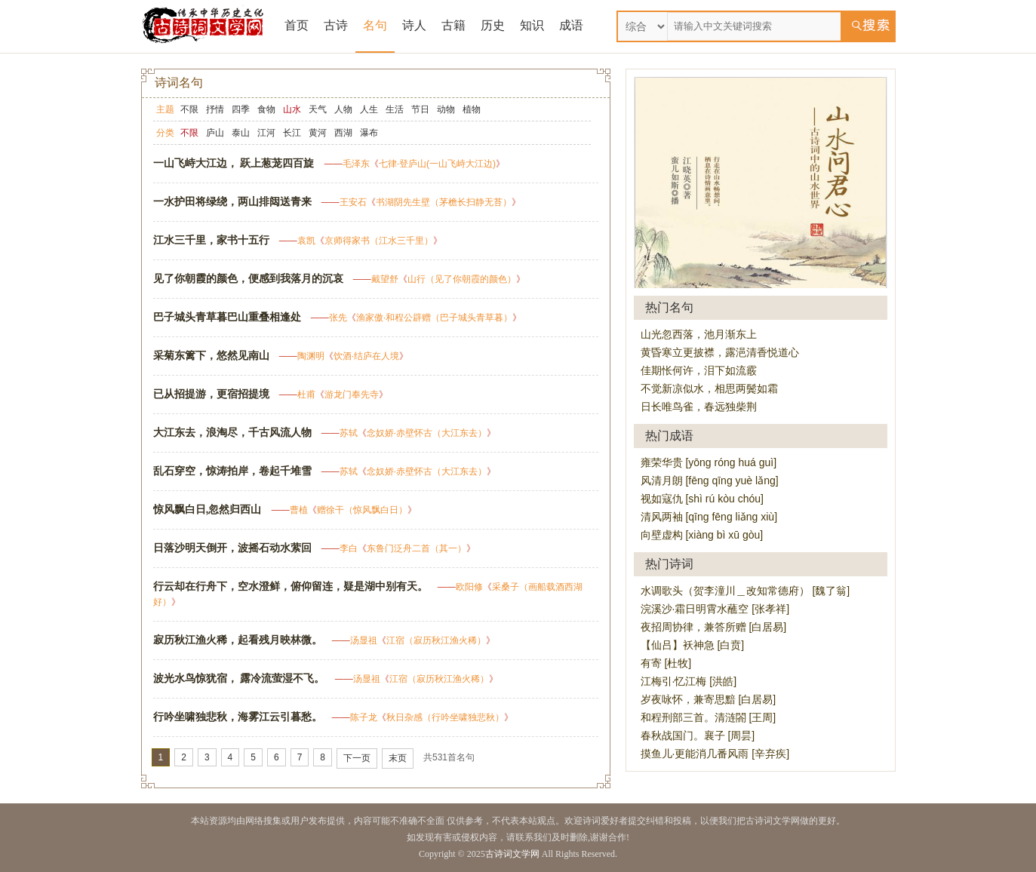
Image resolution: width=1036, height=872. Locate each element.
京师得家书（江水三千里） (378, 240)
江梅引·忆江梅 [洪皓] (689, 681)
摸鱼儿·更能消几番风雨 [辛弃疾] (715, 754)
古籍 (453, 25)
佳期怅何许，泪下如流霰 (699, 370)
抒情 (215, 109)
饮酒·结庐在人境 (366, 356)
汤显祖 (363, 640)
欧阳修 (469, 587)
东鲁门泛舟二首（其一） (416, 548)
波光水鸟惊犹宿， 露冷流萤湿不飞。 (239, 678)
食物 (266, 109)
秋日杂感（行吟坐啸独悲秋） (445, 717)
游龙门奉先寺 (351, 394)
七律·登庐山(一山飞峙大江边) (437, 163)
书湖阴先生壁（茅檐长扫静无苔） (444, 202)
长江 (292, 132)
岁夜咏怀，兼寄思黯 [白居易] (708, 699)
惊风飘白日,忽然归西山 (207, 509)
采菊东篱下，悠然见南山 (211, 355)
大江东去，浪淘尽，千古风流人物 (232, 432)
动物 (446, 109)
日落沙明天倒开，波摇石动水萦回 (232, 548)
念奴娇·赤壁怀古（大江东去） (427, 433)
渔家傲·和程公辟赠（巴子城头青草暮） (434, 317)
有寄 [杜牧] (666, 663)
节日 (420, 109)
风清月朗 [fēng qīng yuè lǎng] (710, 480)
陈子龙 (363, 717)
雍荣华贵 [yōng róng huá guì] (709, 462)
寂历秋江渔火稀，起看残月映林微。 (237, 640)
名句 (375, 25)
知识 (532, 25)
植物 (472, 109)
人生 (369, 109)
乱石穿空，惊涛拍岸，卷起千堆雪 (232, 471)
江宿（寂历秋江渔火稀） (436, 640)
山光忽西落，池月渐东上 (699, 334)
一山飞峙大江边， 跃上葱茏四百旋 (234, 163)
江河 (266, 132)
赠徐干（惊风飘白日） (362, 510)
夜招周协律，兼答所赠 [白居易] (714, 627)
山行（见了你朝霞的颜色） (461, 279)
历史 (493, 25)
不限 (189, 109)
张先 (338, 317)
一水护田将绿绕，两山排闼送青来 (232, 201)
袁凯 (306, 240)
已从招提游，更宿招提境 (211, 394)
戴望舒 (384, 279)
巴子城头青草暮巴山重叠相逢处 (227, 317)
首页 (296, 25)
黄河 (318, 132)
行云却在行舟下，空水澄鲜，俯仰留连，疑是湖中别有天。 (290, 586)
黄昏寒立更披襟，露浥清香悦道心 (720, 352)
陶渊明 (310, 356)
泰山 (241, 132)
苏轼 (349, 433)
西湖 (343, 132)
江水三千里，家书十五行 (211, 240)
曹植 (299, 510)
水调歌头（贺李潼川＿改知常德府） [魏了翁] (745, 591)
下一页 (356, 758)
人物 (343, 109)
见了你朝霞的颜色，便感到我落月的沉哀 (248, 278)
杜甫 (306, 394)
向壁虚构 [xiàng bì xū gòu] (702, 535)
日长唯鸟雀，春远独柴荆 (699, 407)
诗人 (414, 25)
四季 (241, 109)
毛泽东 (356, 163)
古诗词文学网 (512, 854)
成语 (571, 25)
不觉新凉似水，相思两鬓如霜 (709, 388)
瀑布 (369, 132)
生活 (395, 109)
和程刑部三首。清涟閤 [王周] (708, 717)
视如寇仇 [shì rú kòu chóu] (702, 499)
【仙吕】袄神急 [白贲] (693, 645)
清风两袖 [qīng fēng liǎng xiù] (709, 517)
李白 (349, 548)
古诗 (336, 25)
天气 (318, 109)
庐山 (215, 132)
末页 (398, 758)
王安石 (353, 202)
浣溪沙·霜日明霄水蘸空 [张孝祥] (715, 609)
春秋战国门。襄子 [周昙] (698, 735)
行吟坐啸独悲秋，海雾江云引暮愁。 (237, 717)
